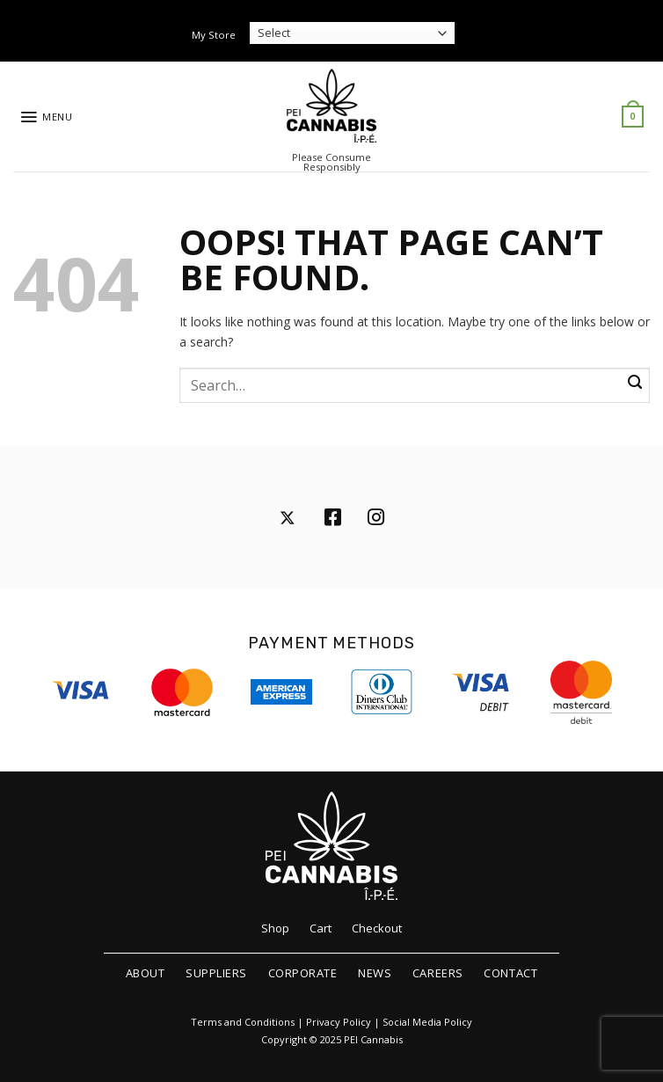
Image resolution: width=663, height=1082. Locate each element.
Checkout (377, 928)
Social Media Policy (427, 1022)
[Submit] (635, 383)
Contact (510, 973)
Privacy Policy (338, 1022)
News (374, 973)
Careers (437, 973)
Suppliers (216, 973)
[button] (46, 117)
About (145, 973)
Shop (275, 928)
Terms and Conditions (243, 1022)
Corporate (303, 973)
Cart (321, 928)
